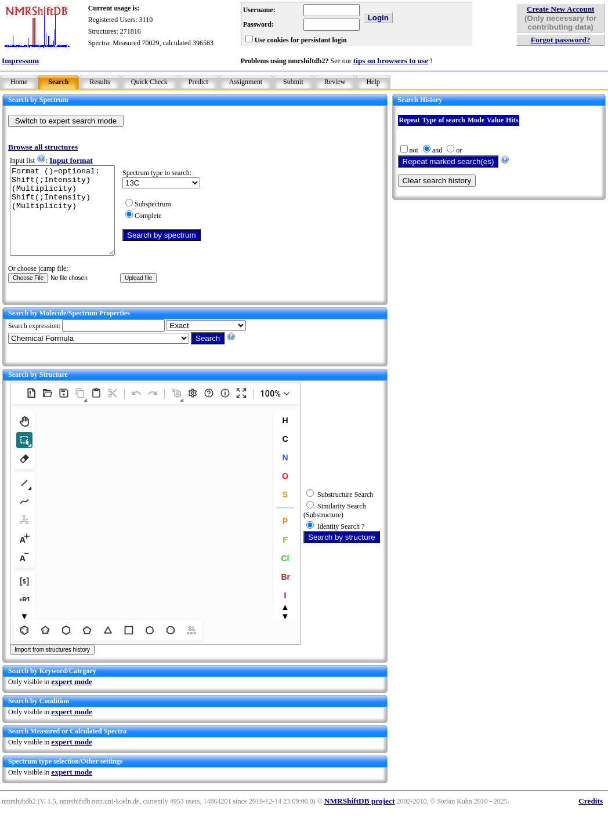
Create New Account (561, 9)
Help (372, 82)
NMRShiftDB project (359, 818)
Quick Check (149, 82)
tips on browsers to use (390, 60)
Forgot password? (561, 39)
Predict (198, 82)
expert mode (71, 699)
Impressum (20, 60)
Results (99, 82)
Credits (590, 818)
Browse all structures (43, 147)
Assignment (245, 82)
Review (335, 82)
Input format (70, 160)
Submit (293, 82)
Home (18, 82)
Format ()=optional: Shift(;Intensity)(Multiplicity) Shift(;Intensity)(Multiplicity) (68, 219)
